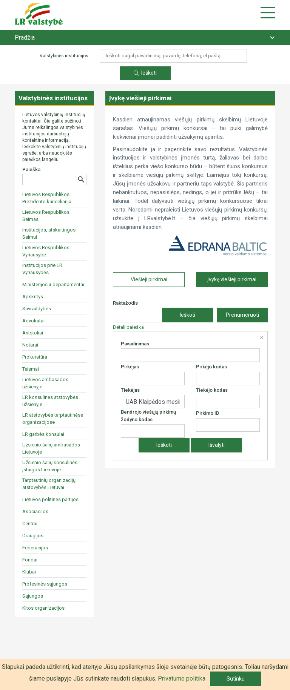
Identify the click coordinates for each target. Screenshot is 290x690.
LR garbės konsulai (43, 434)
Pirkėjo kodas (211, 367)
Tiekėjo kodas (212, 390)
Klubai (29, 572)
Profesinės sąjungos (44, 584)
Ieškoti (145, 73)
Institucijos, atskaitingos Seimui (49, 233)
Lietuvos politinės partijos (50, 499)
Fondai (29, 560)
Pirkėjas (130, 367)
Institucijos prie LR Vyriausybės (42, 268)
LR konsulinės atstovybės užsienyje (50, 400)
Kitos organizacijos (43, 608)
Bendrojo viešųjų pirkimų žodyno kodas (148, 415)
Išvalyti (216, 445)
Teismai (30, 369)
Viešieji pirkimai (149, 279)
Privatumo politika (181, 678)
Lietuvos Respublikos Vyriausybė (45, 251)
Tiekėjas (130, 390)
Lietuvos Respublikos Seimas (45, 215)
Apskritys (32, 296)
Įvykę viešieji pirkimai (231, 279)
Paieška (31, 169)
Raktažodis (125, 303)
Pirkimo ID (207, 413)
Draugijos (32, 535)
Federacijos (35, 547)
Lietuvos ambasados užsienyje (45, 383)
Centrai (29, 523)
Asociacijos (35, 511)
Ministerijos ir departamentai (53, 284)
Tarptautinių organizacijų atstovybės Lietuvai (49, 483)
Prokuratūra (34, 357)
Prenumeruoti (242, 315)
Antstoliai (32, 333)
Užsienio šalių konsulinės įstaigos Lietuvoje (49, 466)
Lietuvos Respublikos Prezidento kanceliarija (46, 198)
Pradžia (25, 37)
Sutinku (236, 679)
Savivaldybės (36, 308)
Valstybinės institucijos (53, 98)
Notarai (30, 345)
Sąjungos (32, 596)
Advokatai (33, 321)
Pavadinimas (135, 344)
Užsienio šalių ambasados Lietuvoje (51, 448)
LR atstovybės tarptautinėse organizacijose (52, 418)
